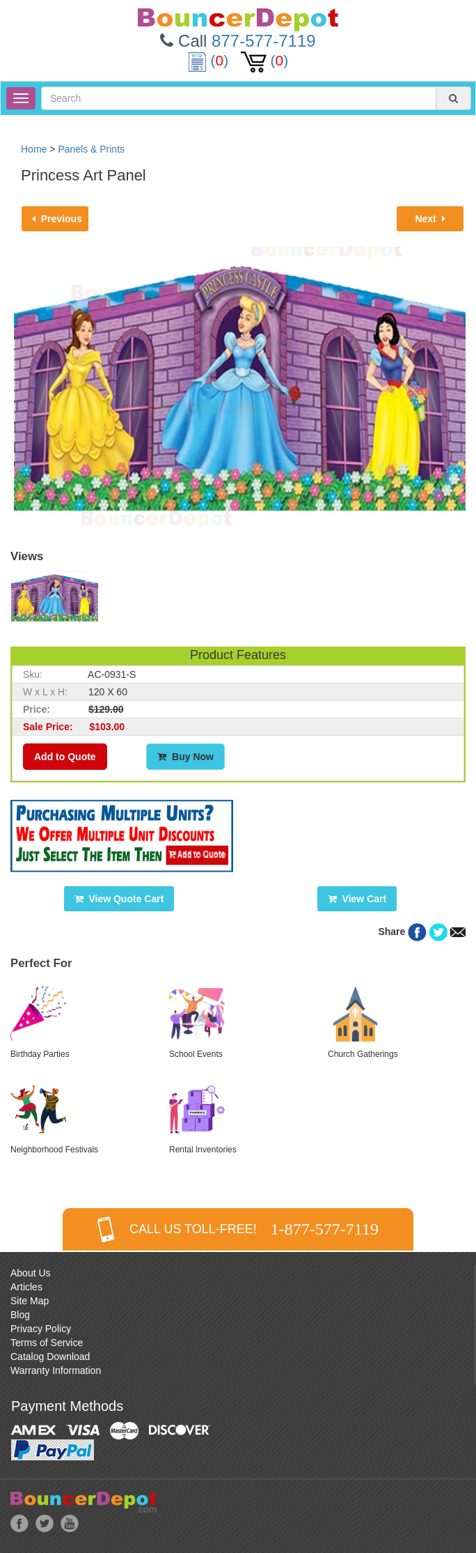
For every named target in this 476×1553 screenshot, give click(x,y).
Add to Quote (65, 756)
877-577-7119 (263, 40)
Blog (20, 1314)
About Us (30, 1272)
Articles (26, 1286)
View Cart (357, 898)
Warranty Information (55, 1370)
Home (34, 149)
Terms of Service (46, 1342)
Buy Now (185, 756)
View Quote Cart (119, 898)
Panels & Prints (91, 149)
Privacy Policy (40, 1328)
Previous (57, 218)
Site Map (29, 1300)
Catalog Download (50, 1356)
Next (430, 218)
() (210, 60)
